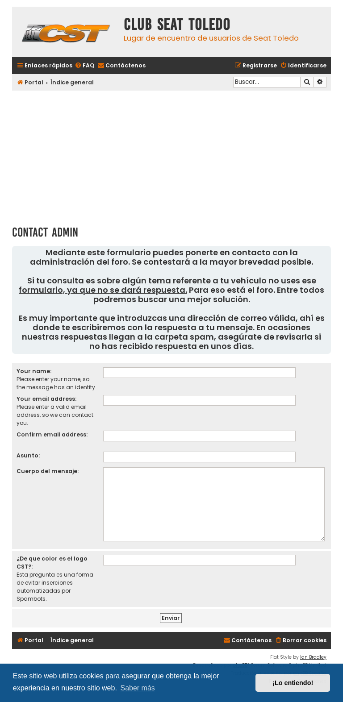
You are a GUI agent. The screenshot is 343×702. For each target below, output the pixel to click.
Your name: (34, 371)
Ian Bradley (313, 657)
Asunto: (28, 455)
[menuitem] (84, 66)
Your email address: (46, 399)
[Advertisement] (171, 154)
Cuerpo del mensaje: (48, 471)
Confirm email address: (52, 434)
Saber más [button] (137, 688)
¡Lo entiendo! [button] (292, 682)
